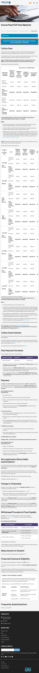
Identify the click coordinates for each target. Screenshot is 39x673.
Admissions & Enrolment (11, 31)
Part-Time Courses (5, 639)
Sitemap (3, 661)
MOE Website (27, 320)
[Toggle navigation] (37, 3)
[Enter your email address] (7, 650)
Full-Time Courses (5, 637)
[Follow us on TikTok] (1, 657)
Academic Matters (24, 31)
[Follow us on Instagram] (3, 657)
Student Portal (4, 631)
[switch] (30, 3)
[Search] (34, 3)
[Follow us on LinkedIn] (10, 657)
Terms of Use (3, 663)
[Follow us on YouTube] (6, 657)
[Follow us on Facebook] (8, 657)
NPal (2, 633)
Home (2, 31)
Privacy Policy (25, 652)
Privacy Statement (5, 665)
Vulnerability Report (5, 667)
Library (2, 641)
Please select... (6, 35)
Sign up (17, 649)
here (18, 328)
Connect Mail (4, 635)
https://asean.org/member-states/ (11, 137)
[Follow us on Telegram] (12, 657)
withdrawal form (9, 517)
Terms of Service (33, 652)
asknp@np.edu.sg (7, 623)
